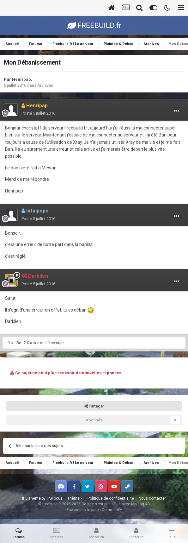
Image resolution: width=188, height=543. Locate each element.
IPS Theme (31, 498)
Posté (38, 113)
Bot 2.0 (22, 342)
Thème (75, 498)
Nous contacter (152, 498)
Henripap (21, 79)
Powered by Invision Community (94, 510)
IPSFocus (54, 498)
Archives (45, 85)
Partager (94, 406)
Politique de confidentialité (111, 498)
